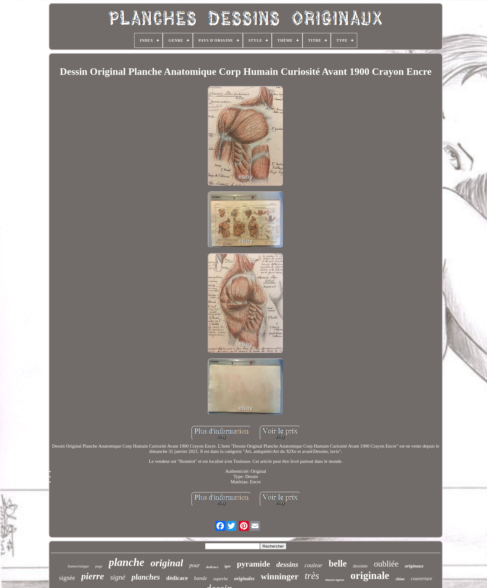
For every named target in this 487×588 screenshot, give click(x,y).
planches (145, 577)
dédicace (177, 578)
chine (400, 579)
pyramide (253, 563)
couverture (421, 578)
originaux (414, 565)
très (312, 575)
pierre (92, 576)
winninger (279, 576)
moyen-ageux (334, 579)
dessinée (360, 566)
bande (200, 578)
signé (117, 577)
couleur (313, 565)
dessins (287, 564)
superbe (220, 578)
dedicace (212, 567)
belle (338, 563)
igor (228, 566)
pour (194, 565)
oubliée (386, 563)
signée (67, 577)
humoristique (78, 566)
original (167, 562)
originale (370, 575)
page (98, 566)
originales (244, 578)
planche (126, 562)
